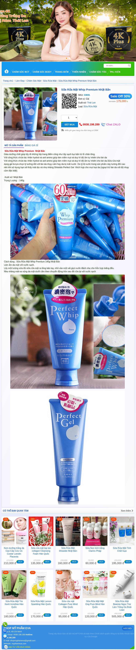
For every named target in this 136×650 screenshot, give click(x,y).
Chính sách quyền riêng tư (105, 634)
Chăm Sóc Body (42, 72)
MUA (20, 562)
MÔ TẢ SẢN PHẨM (14, 145)
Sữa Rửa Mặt (50, 81)
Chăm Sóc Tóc (97, 72)
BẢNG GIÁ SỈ (31, 145)
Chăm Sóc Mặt (20, 72)
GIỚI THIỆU (127, 628)
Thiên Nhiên (79, 72)
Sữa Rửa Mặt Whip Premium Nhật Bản (85, 89)
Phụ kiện (115, 72)
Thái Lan (91, 102)
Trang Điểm (62, 72)
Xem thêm (127, 511)
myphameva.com (19, 643)
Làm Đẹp (20, 81)
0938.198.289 (91, 124)
